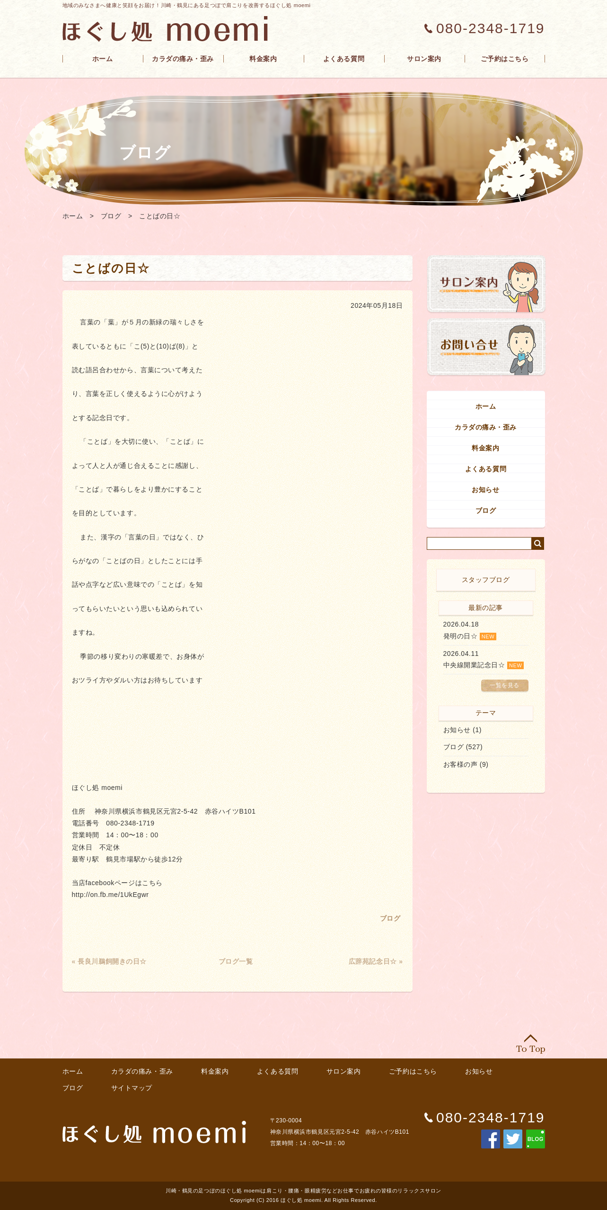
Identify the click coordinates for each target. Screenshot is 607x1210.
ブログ (111, 216)
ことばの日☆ (159, 216)
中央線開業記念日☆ (474, 665)
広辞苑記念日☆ (373, 961)
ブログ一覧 (236, 961)
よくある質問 (343, 59)
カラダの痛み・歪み (183, 59)
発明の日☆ (460, 636)
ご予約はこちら (505, 59)
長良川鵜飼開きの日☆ (112, 961)
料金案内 (263, 59)
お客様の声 (460, 764)
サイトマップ (131, 1088)
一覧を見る (504, 685)
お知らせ (485, 489)
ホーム (102, 59)
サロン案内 (424, 59)
